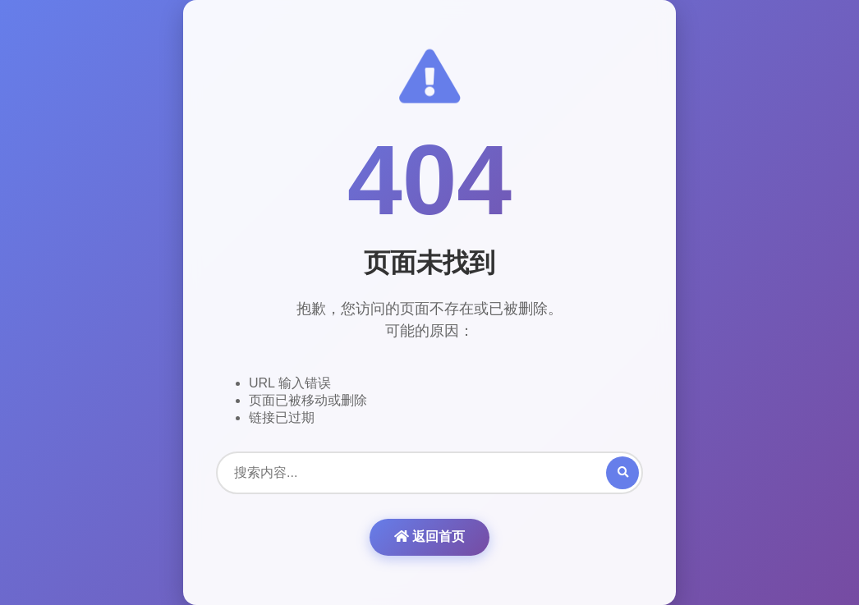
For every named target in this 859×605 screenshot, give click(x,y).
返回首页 (429, 536)
